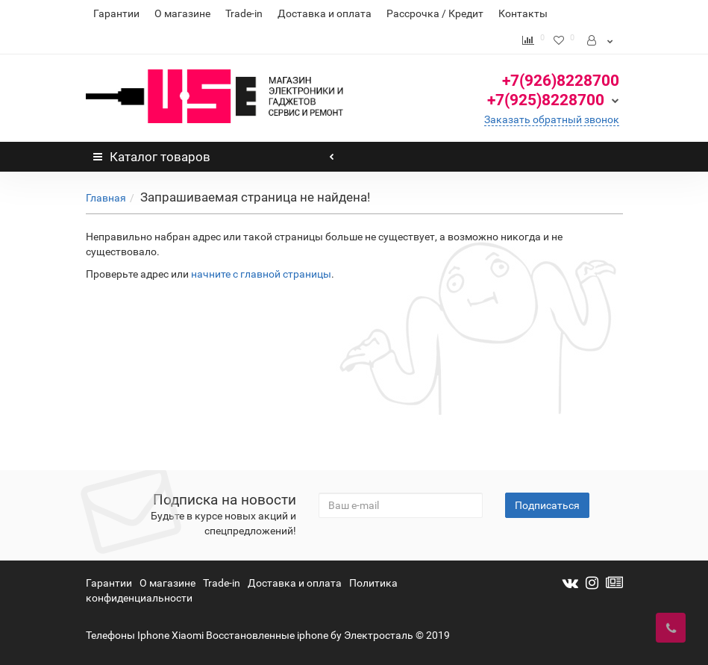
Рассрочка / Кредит (434, 13)
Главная (106, 198)
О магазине (182, 13)
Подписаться (547, 505)
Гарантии (116, 13)
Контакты (523, 13)
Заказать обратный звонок (551, 119)
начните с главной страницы (261, 274)
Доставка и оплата (325, 13)
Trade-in (244, 13)
